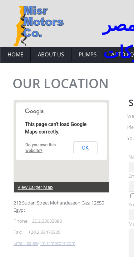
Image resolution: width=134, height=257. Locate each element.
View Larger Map (35, 187)
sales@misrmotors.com (51, 243)
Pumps (87, 54)
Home (15, 54)
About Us (51, 54)
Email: (20, 243)
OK (85, 148)
